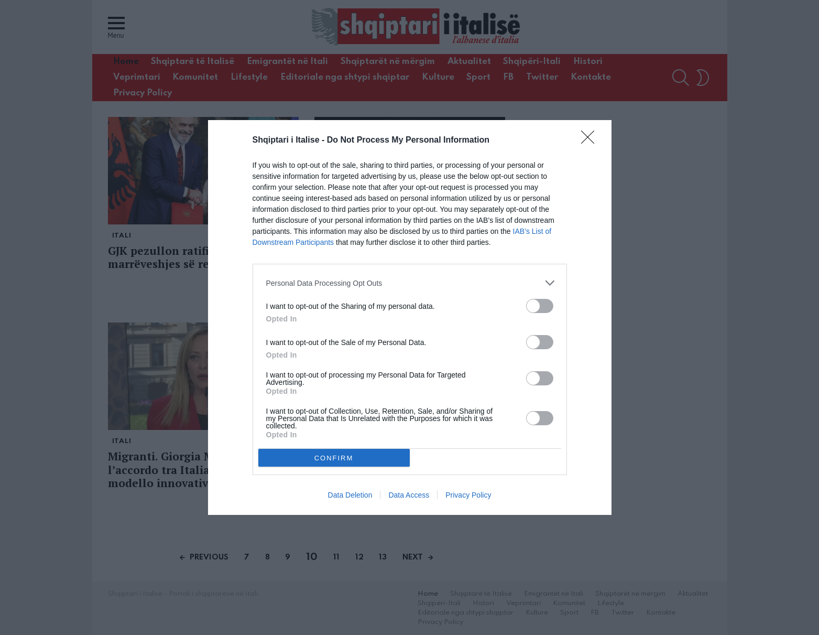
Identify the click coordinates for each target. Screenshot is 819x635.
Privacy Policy (468, 495)
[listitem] (409, 282)
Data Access (408, 495)
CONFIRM (334, 457)
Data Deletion (350, 495)
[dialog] (409, 317)
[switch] (539, 306)
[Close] (591, 140)
